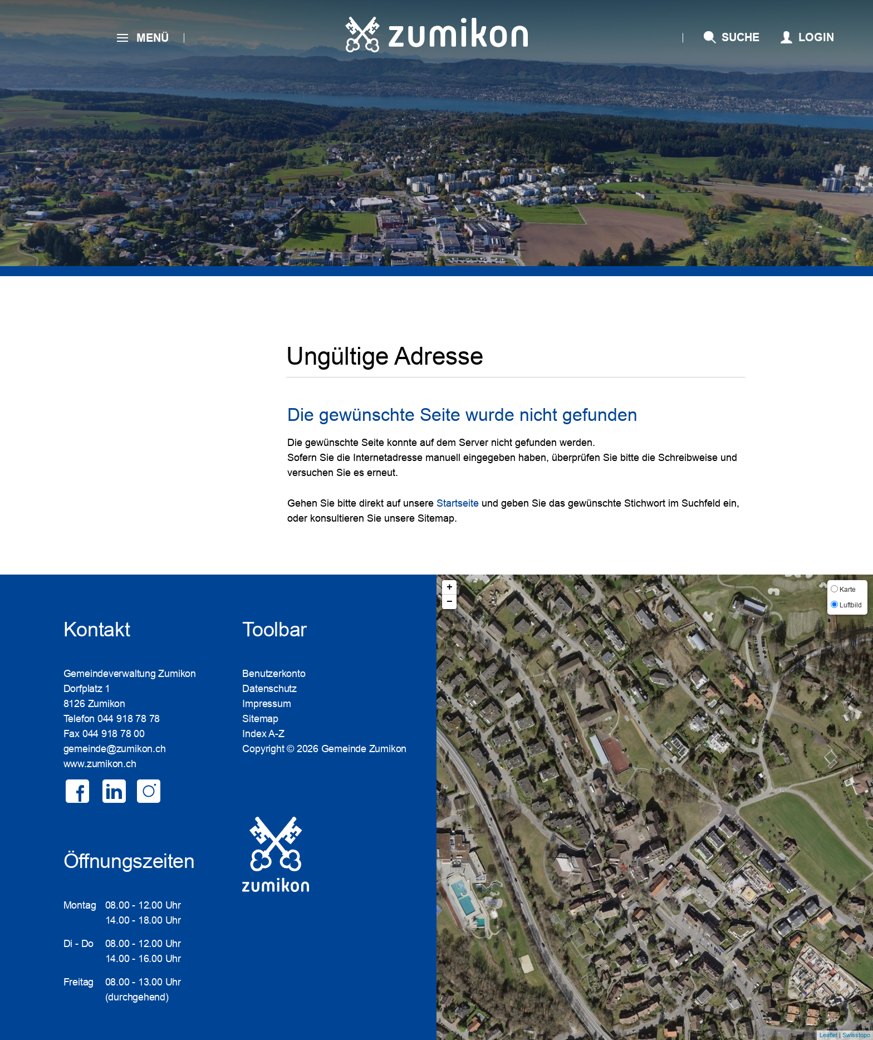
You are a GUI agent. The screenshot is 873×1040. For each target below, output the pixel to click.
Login (816, 37)
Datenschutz (269, 688)
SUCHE (740, 37)
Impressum (266, 703)
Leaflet (828, 1035)
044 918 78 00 (113, 733)
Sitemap (260, 718)
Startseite (457, 503)
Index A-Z (263, 733)
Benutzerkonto (273, 673)
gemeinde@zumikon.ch (114, 748)
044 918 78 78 (128, 718)
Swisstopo (856, 1035)
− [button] (450, 602)
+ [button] (450, 587)
